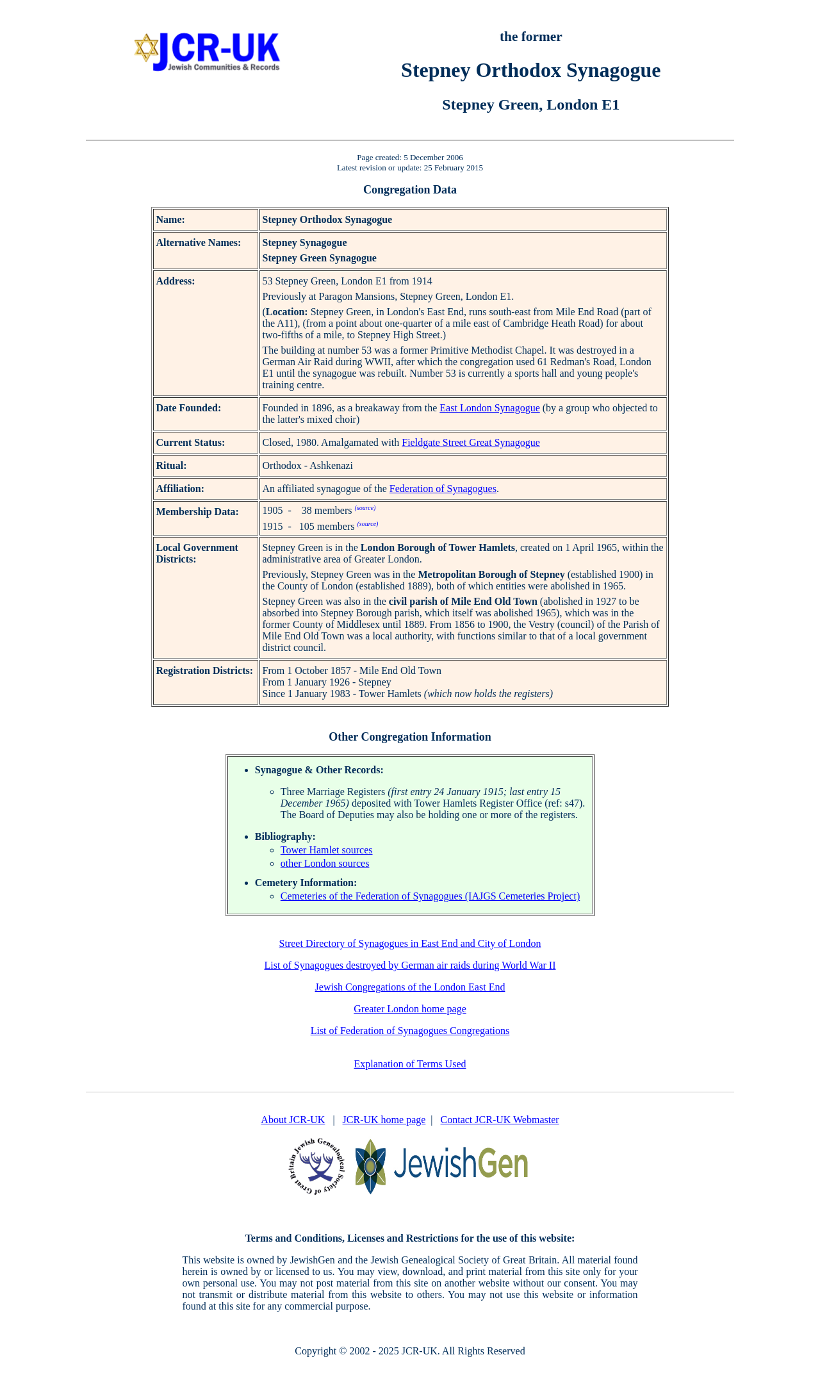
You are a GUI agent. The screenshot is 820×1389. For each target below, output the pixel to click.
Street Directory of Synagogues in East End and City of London (410, 943)
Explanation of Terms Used (410, 1063)
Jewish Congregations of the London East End (410, 987)
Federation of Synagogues (443, 488)
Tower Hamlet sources (327, 849)
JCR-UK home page (384, 1119)
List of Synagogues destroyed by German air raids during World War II (410, 965)
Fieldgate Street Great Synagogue (471, 442)
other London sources (325, 863)
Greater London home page (410, 1008)
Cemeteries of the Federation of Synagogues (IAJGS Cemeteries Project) (430, 896)
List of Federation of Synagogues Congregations (410, 1030)
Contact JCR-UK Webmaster (500, 1119)
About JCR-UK (293, 1119)
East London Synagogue (489, 407)
